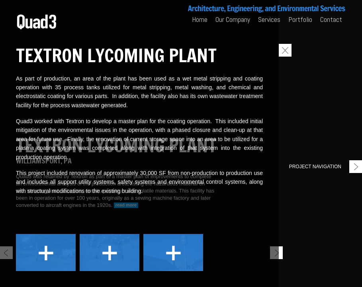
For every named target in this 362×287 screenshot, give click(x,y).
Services (269, 19)
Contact (331, 19)
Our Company (232, 19)
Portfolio (300, 19)
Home (199, 19)
